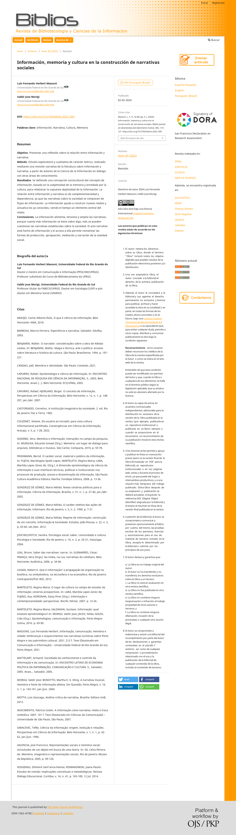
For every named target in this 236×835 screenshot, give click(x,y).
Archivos (32, 40)
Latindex (180, 225)
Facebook (38, 813)
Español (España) (185, 85)
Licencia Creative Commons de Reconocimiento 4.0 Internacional (143, 322)
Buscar (214, 40)
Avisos (47, 40)
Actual (18, 40)
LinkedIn (68, 813)
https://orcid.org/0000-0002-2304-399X (35, 104)
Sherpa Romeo (184, 208)
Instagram (53, 813)
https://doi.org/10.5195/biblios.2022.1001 (49, 116)
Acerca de (62, 40)
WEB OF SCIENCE (185, 178)
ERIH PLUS (181, 167)
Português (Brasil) (186, 96)
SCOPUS (180, 172)
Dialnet (179, 230)
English (179, 90)
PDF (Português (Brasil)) (136, 82)
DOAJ (178, 161)
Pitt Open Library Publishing (64, 807)
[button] (128, 679)
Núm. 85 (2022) (49, 51)
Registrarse (218, 2)
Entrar (204, 2)
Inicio (20, 51)
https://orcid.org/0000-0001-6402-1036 (35, 91)
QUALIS (179, 219)
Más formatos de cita (132, 138)
